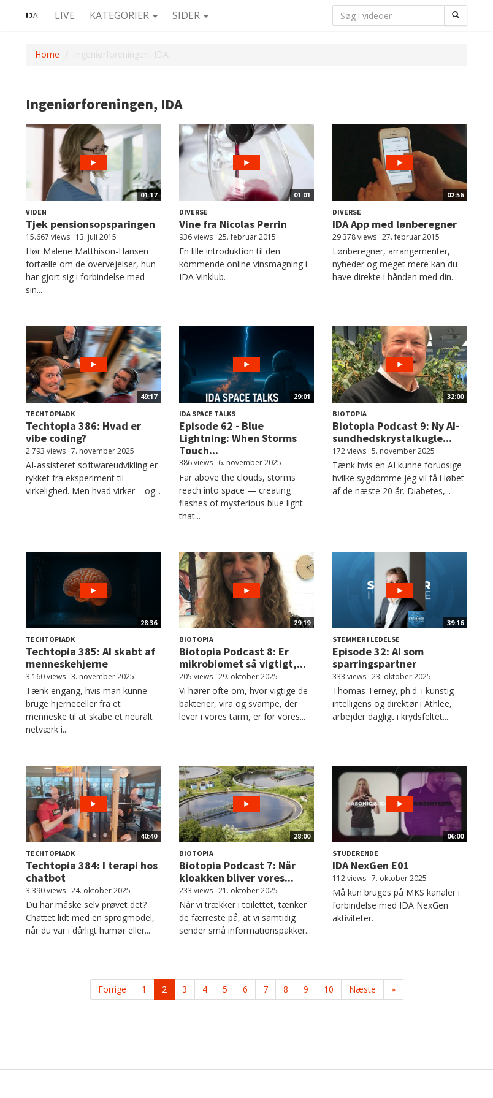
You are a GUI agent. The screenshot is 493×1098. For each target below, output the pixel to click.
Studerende (355, 853)
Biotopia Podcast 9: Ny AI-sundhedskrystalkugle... (395, 432)
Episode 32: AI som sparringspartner (378, 657)
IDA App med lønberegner (394, 224)
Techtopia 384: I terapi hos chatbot (92, 871)
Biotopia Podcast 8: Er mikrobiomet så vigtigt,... (242, 657)
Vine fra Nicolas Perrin (233, 224)
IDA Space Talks (207, 413)
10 (329, 989)
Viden (36, 211)
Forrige (112, 989)
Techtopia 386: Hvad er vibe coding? (83, 432)
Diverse (193, 211)
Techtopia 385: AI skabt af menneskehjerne (90, 657)
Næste (362, 989)
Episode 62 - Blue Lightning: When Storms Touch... (238, 438)
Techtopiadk (50, 413)
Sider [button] (190, 15)
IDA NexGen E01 (371, 865)
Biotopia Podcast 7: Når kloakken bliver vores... (237, 871)
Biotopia (349, 413)
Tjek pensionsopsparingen (90, 224)
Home (47, 54)
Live (65, 15)
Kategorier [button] (124, 15)
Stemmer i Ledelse (366, 639)
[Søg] (455, 15)
